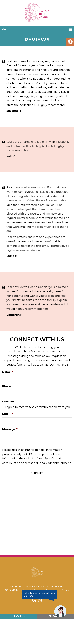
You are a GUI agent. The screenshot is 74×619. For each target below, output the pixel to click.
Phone (7, 386)
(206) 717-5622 (58, 364)
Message (10, 429)
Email (7, 414)
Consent (8, 401)
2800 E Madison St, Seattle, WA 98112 (45, 586)
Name (7, 372)
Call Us (19, 616)
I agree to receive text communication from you (37, 407)
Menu (5, 29)
